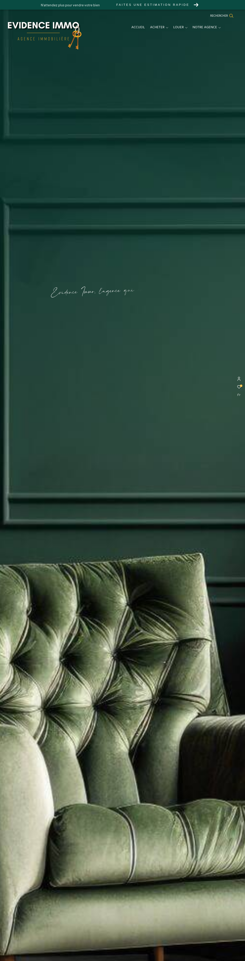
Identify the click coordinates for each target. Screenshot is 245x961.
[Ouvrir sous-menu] (167, 27)
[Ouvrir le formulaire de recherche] (229, 15)
